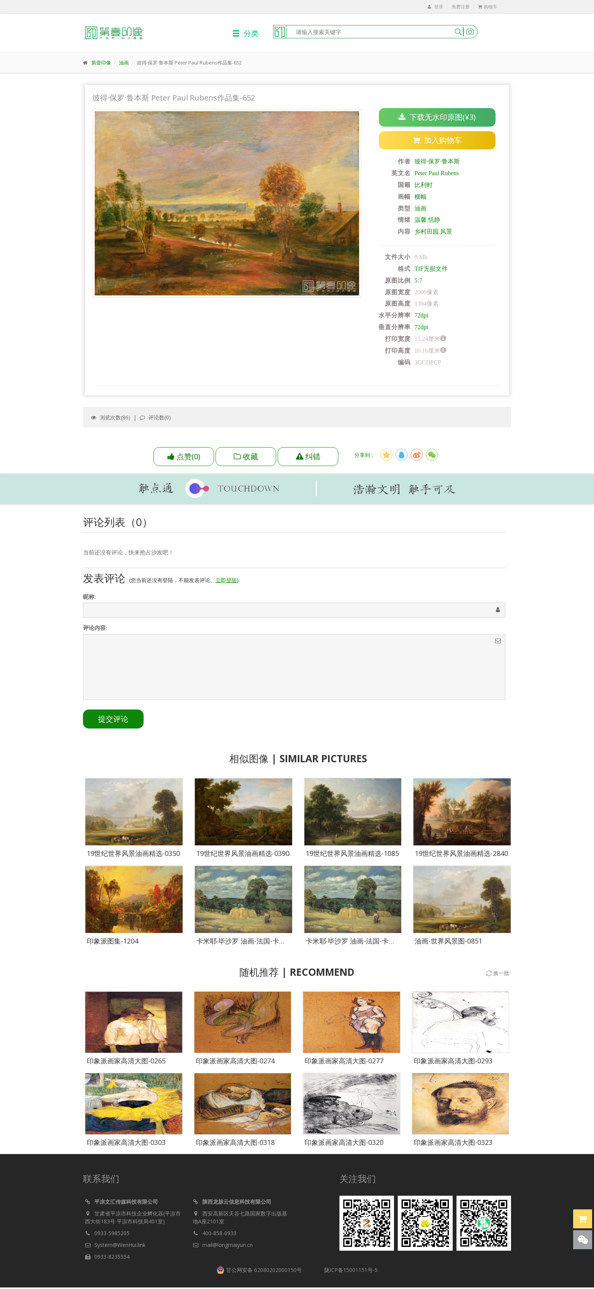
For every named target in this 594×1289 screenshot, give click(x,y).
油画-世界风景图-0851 (448, 942)
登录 (435, 6)
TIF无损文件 (431, 268)
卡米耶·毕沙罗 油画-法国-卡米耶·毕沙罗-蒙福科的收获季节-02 (288, 942)
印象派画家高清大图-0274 (235, 1062)
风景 (446, 232)
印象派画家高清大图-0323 (453, 1143)
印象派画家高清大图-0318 (235, 1143)
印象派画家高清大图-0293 (453, 1062)
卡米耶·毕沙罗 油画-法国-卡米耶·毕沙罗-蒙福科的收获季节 (393, 942)
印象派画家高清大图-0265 (126, 1062)
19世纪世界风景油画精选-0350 (133, 855)
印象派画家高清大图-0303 (126, 1143)
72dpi (421, 315)
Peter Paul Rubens (436, 173)
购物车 (487, 6)
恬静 (434, 220)
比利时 (423, 185)
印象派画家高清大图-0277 (344, 1062)
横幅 (420, 196)
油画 (124, 62)
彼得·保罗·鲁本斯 (437, 162)
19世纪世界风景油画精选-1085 (352, 855)
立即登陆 (226, 583)
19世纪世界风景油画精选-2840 (461, 855)
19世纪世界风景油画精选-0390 (242, 855)
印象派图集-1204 (112, 942)
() (183, 456)
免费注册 (461, 6)
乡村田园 (426, 232)
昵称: (89, 600)
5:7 (418, 280)
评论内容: (95, 631)
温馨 (420, 220)
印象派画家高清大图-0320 (344, 1143)
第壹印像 (101, 62)
